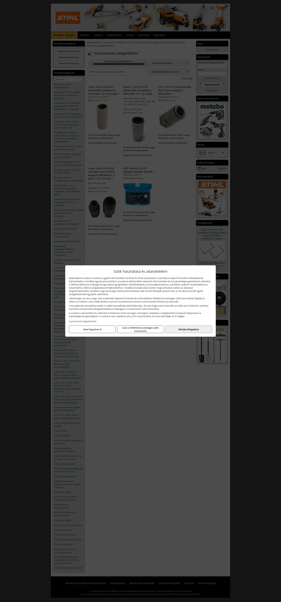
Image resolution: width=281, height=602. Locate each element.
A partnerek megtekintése (82, 321)
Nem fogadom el (92, 329)
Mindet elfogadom (188, 329)
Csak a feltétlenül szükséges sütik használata (140, 329)
